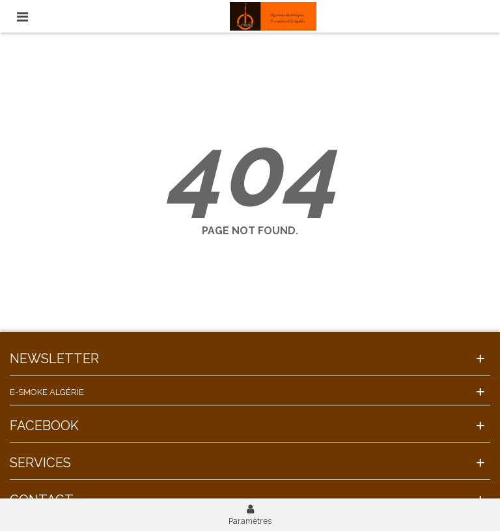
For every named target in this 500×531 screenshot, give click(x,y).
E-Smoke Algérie (47, 392)
